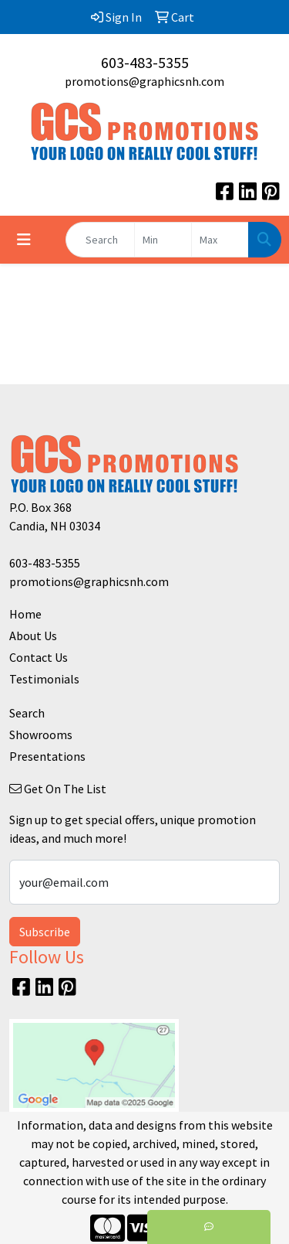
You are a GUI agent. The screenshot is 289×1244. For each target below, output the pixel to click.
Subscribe (44, 931)
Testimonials (44, 679)
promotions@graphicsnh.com (144, 81)
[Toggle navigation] (24, 240)
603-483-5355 (145, 62)
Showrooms (40, 734)
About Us (33, 635)
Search (27, 713)
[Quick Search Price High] (220, 239)
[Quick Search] (100, 239)
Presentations (47, 756)
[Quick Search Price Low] (163, 239)
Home (25, 614)
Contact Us (38, 657)
